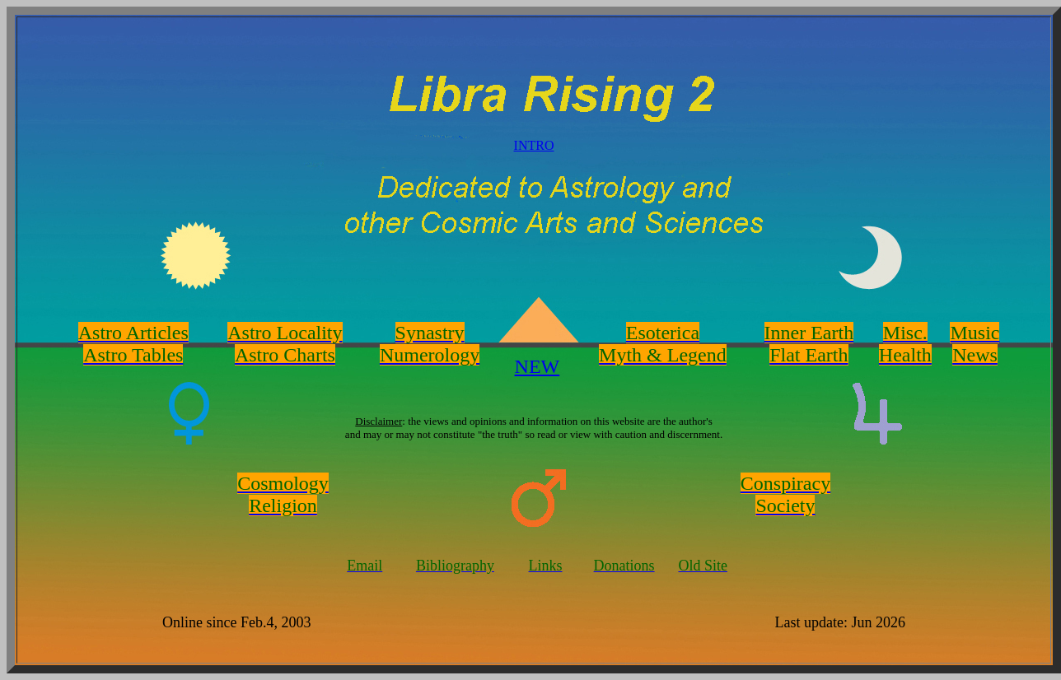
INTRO (534, 145)
